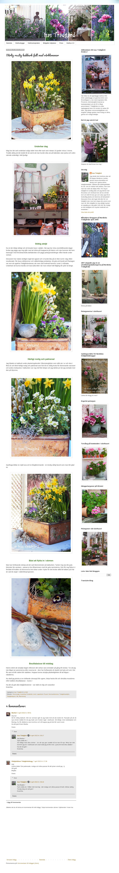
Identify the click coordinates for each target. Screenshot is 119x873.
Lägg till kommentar (14, 802)
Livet (34, 694)
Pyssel (46, 694)
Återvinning (22, 696)
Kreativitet (29, 694)
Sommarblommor (54, 694)
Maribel (14, 713)
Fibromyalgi (16, 694)
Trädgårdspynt (11, 696)
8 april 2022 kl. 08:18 (37, 782)
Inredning (23, 694)
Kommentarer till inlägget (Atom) (28, 863)
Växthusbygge (19, 43)
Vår (17, 696)
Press (61, 43)
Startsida (9, 43)
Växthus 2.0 (70, 43)
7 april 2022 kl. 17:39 (40, 761)
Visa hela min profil (87, 212)
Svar (15, 731)
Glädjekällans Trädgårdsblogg (22, 761)
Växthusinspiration (34, 43)
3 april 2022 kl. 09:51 (24, 713)
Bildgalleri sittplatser (49, 43)
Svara (13, 727)
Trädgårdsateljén (64, 694)
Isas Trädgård (18, 692)
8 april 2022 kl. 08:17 (37, 735)
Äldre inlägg (72, 860)
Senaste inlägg (11, 860)
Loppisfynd (40, 694)
